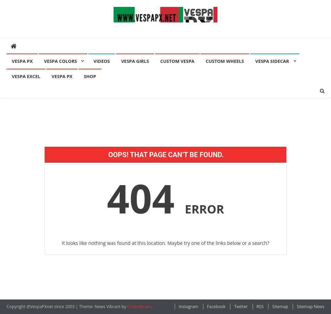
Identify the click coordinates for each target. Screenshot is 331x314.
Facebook (216, 307)
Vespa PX (22, 61)
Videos (101, 61)
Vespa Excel (26, 76)
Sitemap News (310, 307)
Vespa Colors (60, 61)
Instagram (188, 307)
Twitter (241, 307)
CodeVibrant (139, 307)
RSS (260, 307)
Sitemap (280, 307)
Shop (90, 76)
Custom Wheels (225, 61)
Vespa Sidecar (272, 61)
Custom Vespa (177, 61)
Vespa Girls (135, 61)
